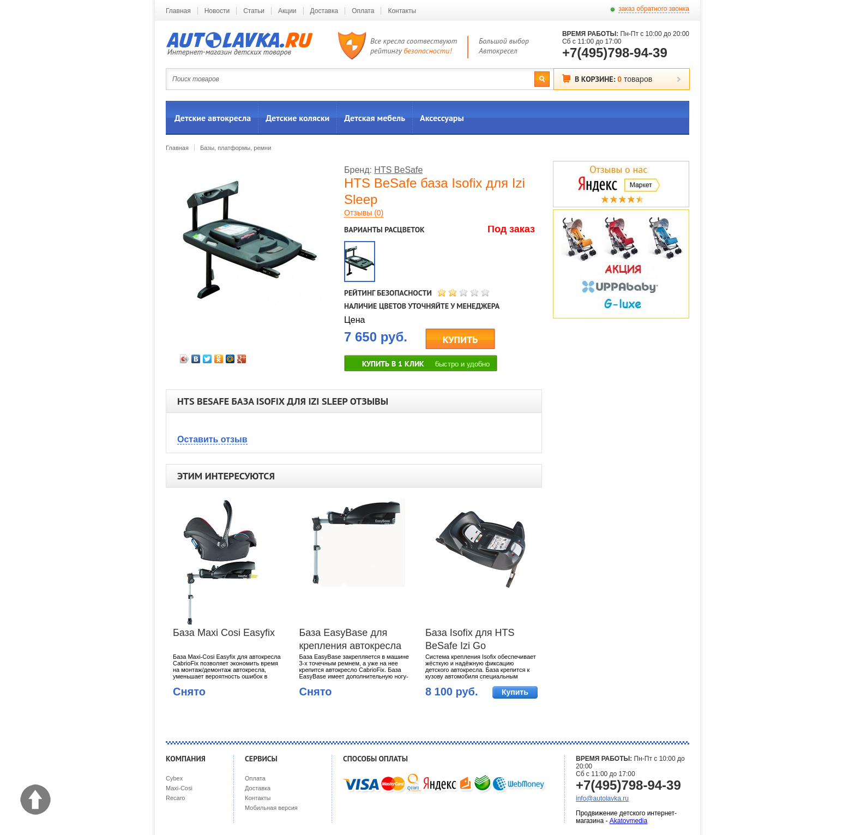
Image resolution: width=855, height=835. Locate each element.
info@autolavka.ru (602, 798)
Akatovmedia (628, 821)
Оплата (363, 11)
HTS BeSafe (398, 170)
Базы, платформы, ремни (235, 148)
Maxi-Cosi (179, 788)
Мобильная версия (271, 807)
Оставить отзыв (212, 439)
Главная (178, 11)
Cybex (174, 778)
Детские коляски (297, 117)
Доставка (324, 11)
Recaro (175, 798)
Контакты (402, 11)
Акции (287, 11)
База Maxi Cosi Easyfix (224, 632)
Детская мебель (374, 117)
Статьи (253, 11)
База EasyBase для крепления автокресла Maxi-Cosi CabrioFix (350, 640)
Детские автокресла (212, 117)
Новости (217, 11)
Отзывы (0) (363, 212)
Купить (515, 692)
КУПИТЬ (460, 339)
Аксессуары (442, 117)
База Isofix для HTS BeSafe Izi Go (470, 639)
